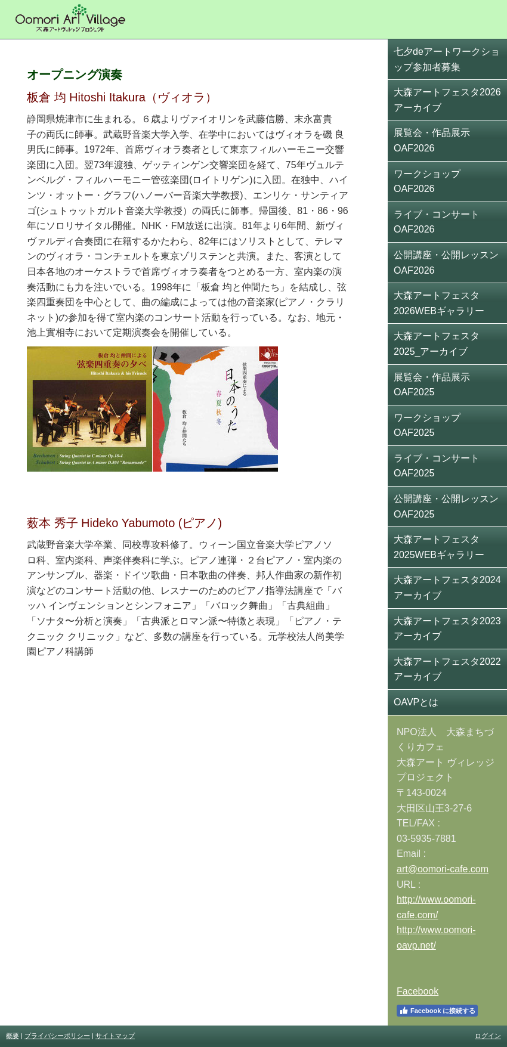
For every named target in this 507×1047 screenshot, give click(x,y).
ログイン (488, 1035)
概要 (12, 1035)
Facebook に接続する (437, 1010)
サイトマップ (115, 1035)
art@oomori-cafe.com (443, 869)
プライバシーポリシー (57, 1035)
